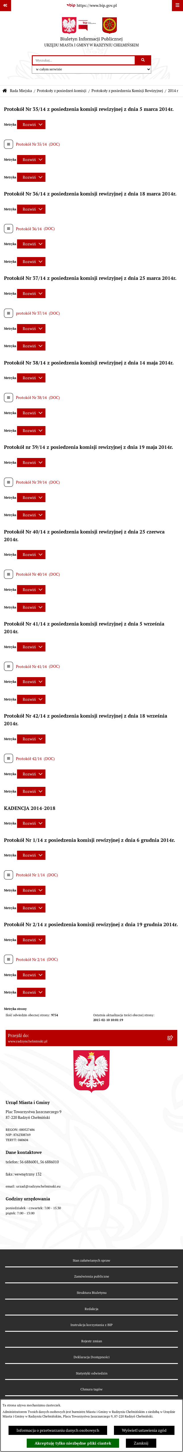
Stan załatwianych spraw (91, 1260)
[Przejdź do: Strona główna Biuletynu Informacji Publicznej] (4, 91)
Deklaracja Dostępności (92, 1357)
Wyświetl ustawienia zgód (144, 1430)
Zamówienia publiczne (91, 1276)
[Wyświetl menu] (177, 5)
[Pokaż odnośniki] (5, 5)
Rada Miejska (21, 90)
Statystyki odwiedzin (91, 1373)
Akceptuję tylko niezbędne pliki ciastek (73, 1443)
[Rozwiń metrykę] (31, 124)
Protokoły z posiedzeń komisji (61, 90)
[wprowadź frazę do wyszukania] (84, 60)
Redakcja (91, 1309)
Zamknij (141, 1443)
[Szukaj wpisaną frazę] (143, 60)
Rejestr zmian (91, 1341)
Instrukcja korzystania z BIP (91, 1325)
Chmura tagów (91, 1389)
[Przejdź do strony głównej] (91, 33)
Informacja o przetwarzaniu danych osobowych (57, 1430)
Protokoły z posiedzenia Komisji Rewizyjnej (127, 90)
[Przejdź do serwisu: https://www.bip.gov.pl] (91, 5)
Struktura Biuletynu (92, 1292)
